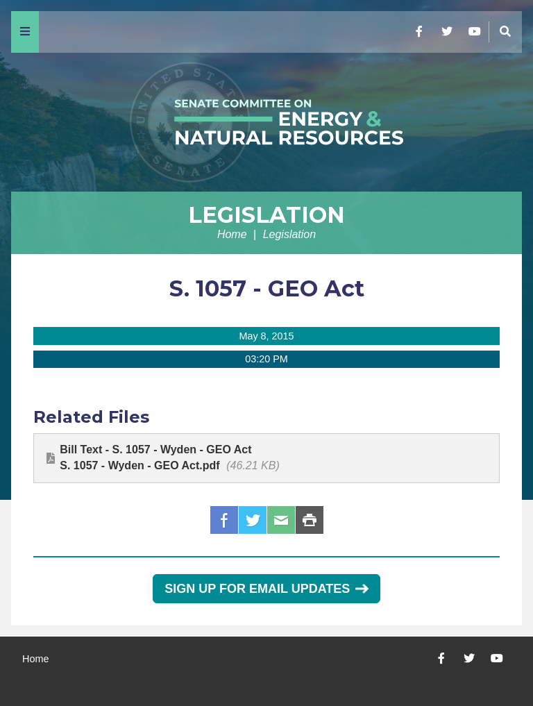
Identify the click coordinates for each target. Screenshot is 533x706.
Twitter (252, 520)
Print (309, 520)
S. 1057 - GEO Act (266, 288)
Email (281, 520)
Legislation (266, 215)
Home (232, 234)
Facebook (224, 520)
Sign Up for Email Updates (266, 588)
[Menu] (25, 32)
